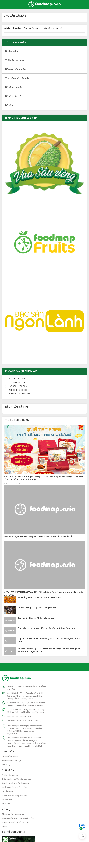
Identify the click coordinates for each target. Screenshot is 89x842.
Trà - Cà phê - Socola (17, 78)
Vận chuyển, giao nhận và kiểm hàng (18, 818)
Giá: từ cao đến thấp (53, 28)
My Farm (6, 804)
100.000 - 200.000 (16, 386)
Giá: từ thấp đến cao (33, 28)
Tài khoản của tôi (10, 756)
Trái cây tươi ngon (15, 60)
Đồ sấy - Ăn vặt (13, 96)
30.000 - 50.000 (15, 379)
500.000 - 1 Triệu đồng (17, 394)
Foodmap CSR (8, 800)
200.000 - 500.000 (16, 390)
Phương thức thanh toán (13, 814)
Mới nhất (7, 28)
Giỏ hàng (6, 764)
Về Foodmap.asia (10, 775)
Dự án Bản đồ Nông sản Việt (14, 795)
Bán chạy (17, 28)
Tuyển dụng (7, 791)
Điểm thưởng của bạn (11, 760)
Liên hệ (5, 826)
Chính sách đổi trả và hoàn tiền (16, 822)
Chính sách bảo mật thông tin (15, 783)
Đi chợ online (12, 51)
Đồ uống (9, 105)
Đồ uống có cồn (13, 87)
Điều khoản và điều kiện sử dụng (16, 779)
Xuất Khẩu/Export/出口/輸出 (15, 787)
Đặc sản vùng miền (15, 69)
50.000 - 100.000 (15, 382)
